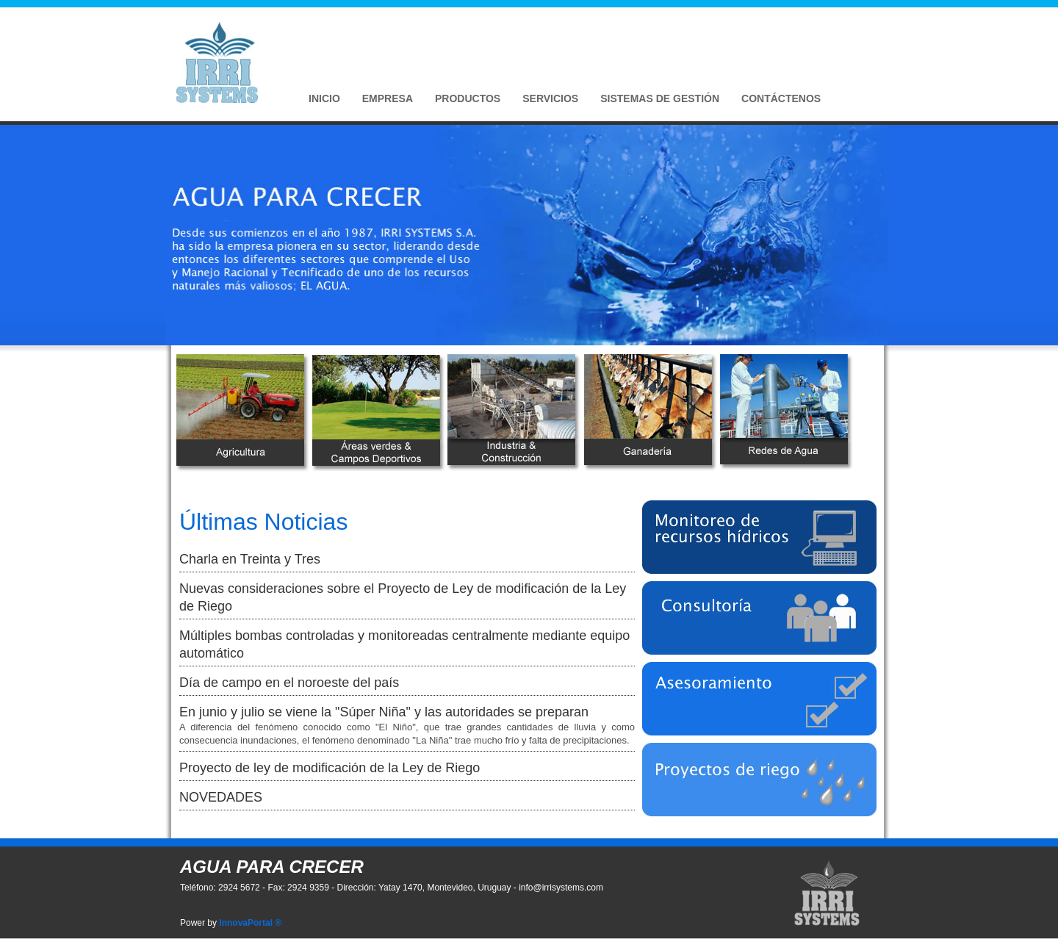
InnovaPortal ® (250, 923)
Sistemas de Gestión (659, 98)
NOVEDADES (220, 797)
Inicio (324, 98)
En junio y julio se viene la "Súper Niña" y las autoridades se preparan (384, 712)
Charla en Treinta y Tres (249, 559)
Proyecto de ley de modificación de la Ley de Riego (329, 767)
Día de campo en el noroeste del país (289, 682)
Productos (467, 98)
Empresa (387, 98)
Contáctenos (781, 98)
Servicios (550, 98)
